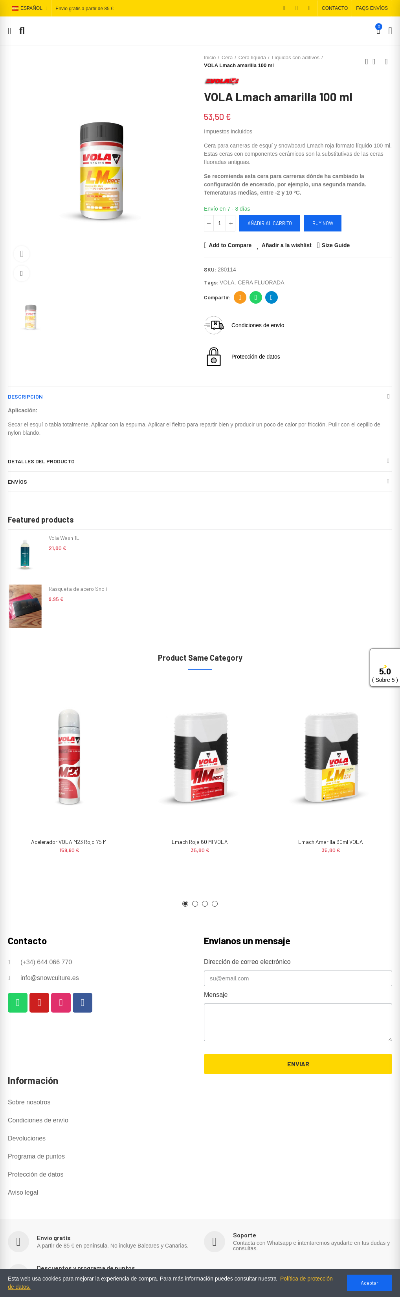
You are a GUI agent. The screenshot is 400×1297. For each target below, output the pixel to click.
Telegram (271, 297)
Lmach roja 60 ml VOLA (200, 841)
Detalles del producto (41, 461)
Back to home (376, 62)
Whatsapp (256, 297)
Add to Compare (230, 245)
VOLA (227, 282)
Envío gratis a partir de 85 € (84, 8)
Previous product (366, 62)
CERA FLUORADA (261, 282)
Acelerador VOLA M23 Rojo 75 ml (69, 841)
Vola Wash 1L (64, 537)
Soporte (244, 1235)
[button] (334, 8)
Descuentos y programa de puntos (86, 1267)
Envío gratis (54, 1237)
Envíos (17, 481)
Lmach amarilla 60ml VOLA (330, 841)
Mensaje (216, 994)
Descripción (25, 396)
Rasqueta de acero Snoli (78, 588)
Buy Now (322, 223)
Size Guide (336, 245)
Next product (386, 62)
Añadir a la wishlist (287, 245)
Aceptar (369, 1283)
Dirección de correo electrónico (240, 297)
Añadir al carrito (270, 223)
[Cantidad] (219, 223)
